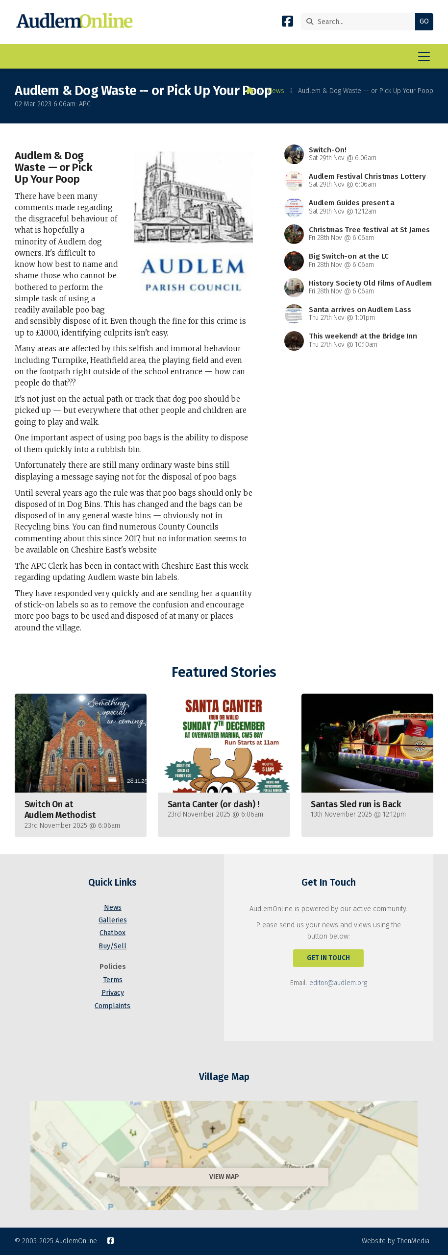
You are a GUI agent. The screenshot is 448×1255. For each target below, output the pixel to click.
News (276, 91)
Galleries (113, 920)
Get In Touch (328, 958)
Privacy (112, 993)
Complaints (112, 1006)
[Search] (360, 21)
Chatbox (112, 933)
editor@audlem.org (338, 983)
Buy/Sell (112, 946)
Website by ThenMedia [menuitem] (395, 1241)
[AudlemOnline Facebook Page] (287, 23)
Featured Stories (224, 672)
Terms (113, 980)
